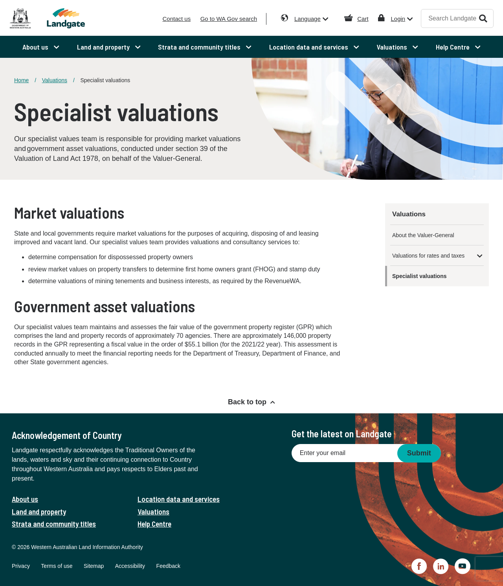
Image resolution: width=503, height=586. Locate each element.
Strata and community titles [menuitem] (200, 46)
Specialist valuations (419, 276)
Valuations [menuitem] (392, 46)
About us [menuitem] (36, 46)
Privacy (21, 566)
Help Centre (154, 523)
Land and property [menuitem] (104, 46)
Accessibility (130, 566)
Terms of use (56, 566)
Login (398, 18)
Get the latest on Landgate (342, 433)
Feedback (168, 566)
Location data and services (179, 498)
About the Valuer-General (423, 235)
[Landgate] (69, 18)
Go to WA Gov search (228, 18)
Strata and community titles (54, 523)
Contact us (176, 18)
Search (483, 18)
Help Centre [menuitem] (453, 46)
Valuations (54, 80)
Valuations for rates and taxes (428, 255)
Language (307, 18)
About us (25, 498)
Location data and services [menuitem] (309, 46)
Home (21, 80)
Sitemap (94, 566)
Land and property (39, 511)
